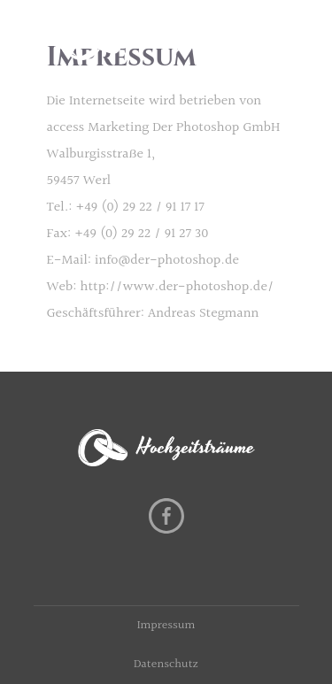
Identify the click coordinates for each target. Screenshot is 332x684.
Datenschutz (166, 664)
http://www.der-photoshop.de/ (177, 287)
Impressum (166, 625)
